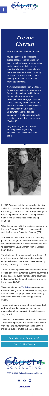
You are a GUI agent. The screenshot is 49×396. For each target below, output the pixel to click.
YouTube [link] (25, 287)
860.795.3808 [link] (12, 373)
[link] (3, 9)
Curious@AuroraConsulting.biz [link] (30, 373)
